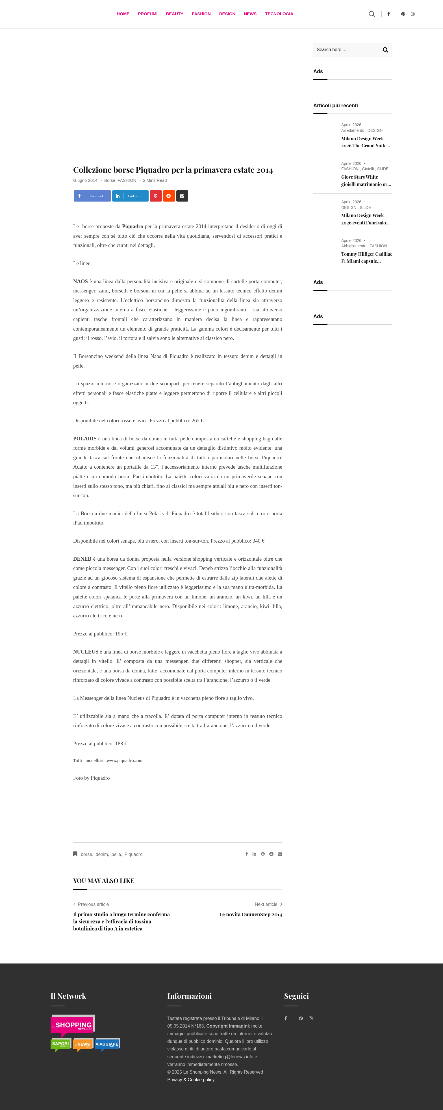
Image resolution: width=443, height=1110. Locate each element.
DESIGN (227, 14)
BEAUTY (174, 14)
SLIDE (382, 169)
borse (86, 854)
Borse (109, 180)
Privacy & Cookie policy (190, 1079)
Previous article (93, 904)
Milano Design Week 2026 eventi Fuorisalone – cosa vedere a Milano (366, 222)
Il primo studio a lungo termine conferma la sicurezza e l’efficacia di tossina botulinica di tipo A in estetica (121, 921)
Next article (266, 904)
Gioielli (368, 169)
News (250, 14)
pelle (116, 854)
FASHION (201, 14)
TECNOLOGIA (279, 14)
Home (123, 14)
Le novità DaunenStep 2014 (250, 914)
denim (101, 854)
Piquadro (134, 854)
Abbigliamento (353, 246)
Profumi (147, 14)
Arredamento (352, 130)
